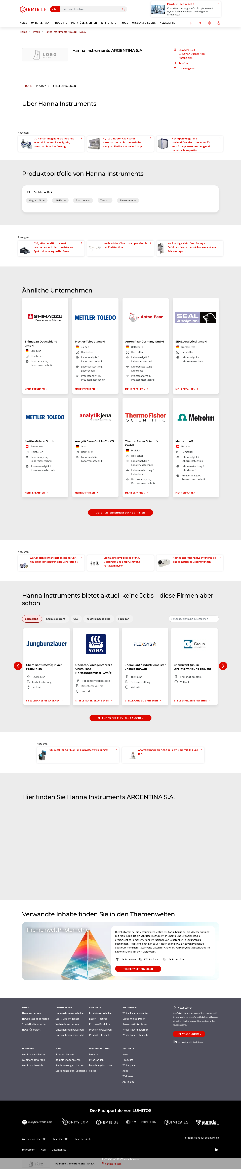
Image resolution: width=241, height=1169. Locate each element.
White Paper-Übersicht (136, 1035)
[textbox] (194, 619)
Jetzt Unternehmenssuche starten (120, 512)
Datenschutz (59, 1149)
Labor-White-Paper (134, 1018)
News (126, 1054)
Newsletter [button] (168, 22)
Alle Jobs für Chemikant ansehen (120, 718)
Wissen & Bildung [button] (144, 22)
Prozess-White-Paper (135, 1024)
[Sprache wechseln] (209, 23)
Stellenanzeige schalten (70, 1065)
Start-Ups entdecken (67, 1018)
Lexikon (93, 1054)
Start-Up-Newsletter (34, 1024)
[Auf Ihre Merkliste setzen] (191, 23)
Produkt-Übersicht (100, 1035)
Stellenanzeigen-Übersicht (71, 1070)
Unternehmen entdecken (70, 1013)
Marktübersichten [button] (84, 22)
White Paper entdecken (136, 1013)
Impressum (28, 1149)
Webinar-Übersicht (33, 1065)
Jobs (125, 1070)
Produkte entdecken (100, 1013)
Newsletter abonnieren (35, 1018)
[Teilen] (200, 23)
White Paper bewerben (135, 1029)
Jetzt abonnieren (189, 1034)
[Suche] (123, 9)
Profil (27, 85)
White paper (130, 1065)
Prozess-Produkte (99, 1024)
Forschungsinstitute (100, 1065)
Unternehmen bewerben (70, 1029)
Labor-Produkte (98, 1018)
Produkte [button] (60, 22)
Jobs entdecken (65, 1054)
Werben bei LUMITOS (34, 1139)
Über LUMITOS (60, 1139)
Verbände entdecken (67, 1024)
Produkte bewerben (100, 1029)
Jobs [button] (125, 22)
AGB (43, 1149)
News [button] (23, 22)
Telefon (180, 63)
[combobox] (194, 619)
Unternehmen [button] (40, 22)
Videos (92, 1070)
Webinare (128, 1076)
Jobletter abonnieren (68, 1059)
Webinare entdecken (34, 1054)
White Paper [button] (109, 22)
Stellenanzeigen (64, 85)
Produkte (42, 85)
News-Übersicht (31, 1029)
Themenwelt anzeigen (138, 968)
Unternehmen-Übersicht (70, 1035)
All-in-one (128, 1081)
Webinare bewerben (33, 1059)
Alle (54, 9)
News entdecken (31, 1013)
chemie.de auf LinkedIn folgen (188, 1042)
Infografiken (96, 1059)
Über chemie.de (82, 1139)
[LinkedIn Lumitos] (216, 1149)
